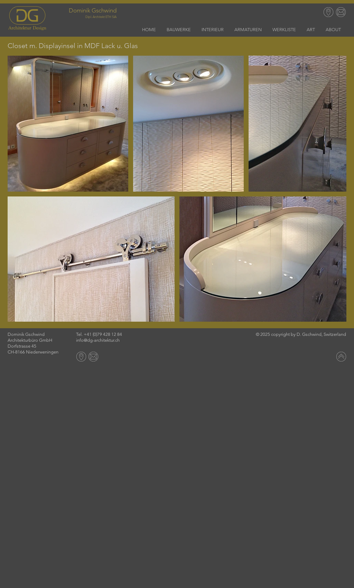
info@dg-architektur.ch (98, 340)
